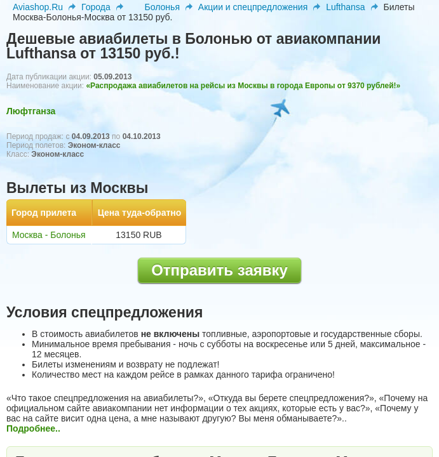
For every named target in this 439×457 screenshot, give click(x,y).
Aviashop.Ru (38, 7)
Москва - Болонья (49, 235)
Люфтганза (30, 111)
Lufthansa (345, 7)
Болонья (162, 7)
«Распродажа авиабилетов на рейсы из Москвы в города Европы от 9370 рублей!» (243, 85)
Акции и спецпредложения (252, 7)
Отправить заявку (219, 270)
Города (96, 7)
